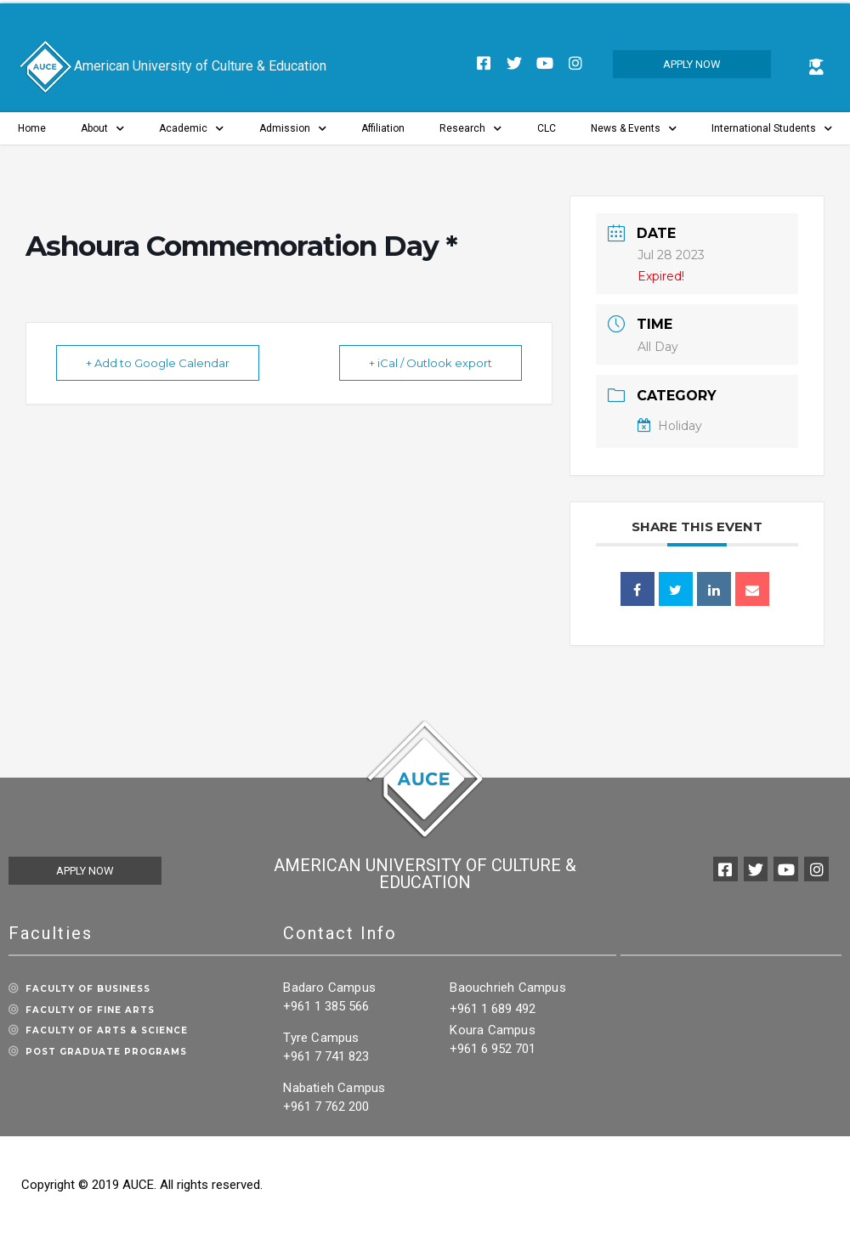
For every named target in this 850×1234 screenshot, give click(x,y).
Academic (191, 129)
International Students (771, 129)
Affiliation (383, 128)
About (102, 129)
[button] (692, 64)
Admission (292, 129)
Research (470, 129)
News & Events (634, 129)
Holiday (670, 425)
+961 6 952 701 (493, 1048)
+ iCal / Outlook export (430, 363)
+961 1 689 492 (493, 1008)
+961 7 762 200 (326, 1106)
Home (32, 128)
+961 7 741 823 (326, 1056)
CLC (546, 128)
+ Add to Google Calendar (158, 363)
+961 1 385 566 (326, 1006)
